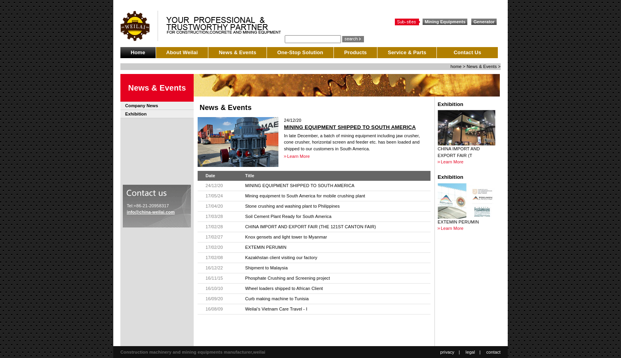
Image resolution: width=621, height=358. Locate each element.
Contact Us (467, 52)
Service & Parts (407, 52)
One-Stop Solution (300, 52)
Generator (484, 21)
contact (493, 352)
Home (138, 52)
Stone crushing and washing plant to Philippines (292, 206)
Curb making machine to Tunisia (277, 298)
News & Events (237, 52)
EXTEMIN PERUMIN (265, 247)
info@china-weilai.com (151, 212)
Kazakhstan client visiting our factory (281, 257)
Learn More (298, 156)
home (455, 66)
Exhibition (136, 114)
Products (355, 52)
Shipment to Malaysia (266, 267)
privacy (447, 352)
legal (470, 352)
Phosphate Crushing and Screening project (287, 278)
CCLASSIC (139, 26)
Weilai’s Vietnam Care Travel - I (276, 309)
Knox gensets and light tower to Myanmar (286, 237)
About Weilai (182, 52)
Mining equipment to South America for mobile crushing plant (305, 195)
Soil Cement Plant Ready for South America (288, 216)
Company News (141, 105)
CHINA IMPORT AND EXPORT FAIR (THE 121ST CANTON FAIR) (310, 226)
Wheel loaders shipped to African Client (284, 288)
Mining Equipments (445, 21)
